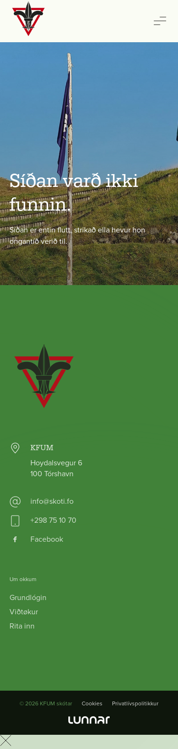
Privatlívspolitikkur (135, 703)
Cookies (92, 703)
